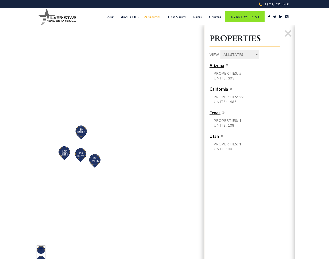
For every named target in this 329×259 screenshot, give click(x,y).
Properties (152, 17)
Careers (215, 17)
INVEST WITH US (244, 16)
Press (197, 17)
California (219, 89)
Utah (214, 136)
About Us (129, 17)
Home (109, 17)
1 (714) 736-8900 (277, 4)
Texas (215, 112)
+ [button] (41, 249)
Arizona (217, 65)
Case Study (177, 17)
